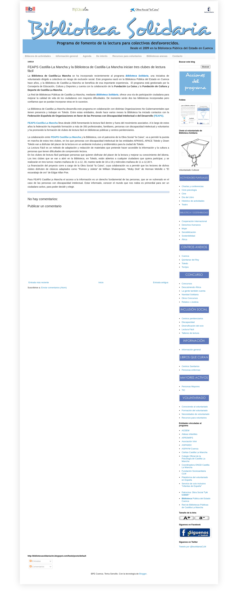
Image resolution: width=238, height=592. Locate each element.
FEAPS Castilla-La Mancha (66, 137)
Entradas (35, 561)
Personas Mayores (190, 386)
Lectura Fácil (188, 329)
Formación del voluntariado (195, 410)
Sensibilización (189, 232)
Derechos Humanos (191, 225)
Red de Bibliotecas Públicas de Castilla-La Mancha (195, 506)
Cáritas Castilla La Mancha (194, 452)
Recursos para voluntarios (127, 56)
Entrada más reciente (38, 282)
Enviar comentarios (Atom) (54, 287)
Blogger (142, 573)
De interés (102, 56)
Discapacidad (188, 322)
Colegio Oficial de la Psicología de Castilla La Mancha (193, 458)
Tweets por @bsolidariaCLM (192, 546)
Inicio (101, 282)
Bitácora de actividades (38, 56)
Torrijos (185, 267)
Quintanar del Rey (190, 260)
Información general (67, 56)
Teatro (185, 204)
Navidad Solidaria (190, 294)
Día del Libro (188, 197)
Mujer (184, 228)
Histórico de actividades (193, 201)
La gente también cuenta (193, 291)
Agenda (87, 56)
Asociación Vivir (189, 441)
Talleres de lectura (190, 333)
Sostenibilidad (188, 236)
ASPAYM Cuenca (190, 448)
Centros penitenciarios (192, 318)
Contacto (177, 56)
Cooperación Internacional (194, 221)
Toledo (185, 263)
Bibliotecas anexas (157, 56)
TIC (183, 390)
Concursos (187, 283)
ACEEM (185, 430)
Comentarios (37, 566)
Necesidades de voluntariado (195, 414)
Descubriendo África (191, 287)
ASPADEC (187, 445)
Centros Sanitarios (190, 366)
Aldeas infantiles (189, 434)
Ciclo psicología (189, 190)
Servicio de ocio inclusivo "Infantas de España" (194, 484)
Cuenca (185, 256)
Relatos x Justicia (190, 302)
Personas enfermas (191, 370)
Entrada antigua (160, 282)
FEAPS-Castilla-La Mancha (43, 123)
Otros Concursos (190, 298)
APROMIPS (187, 438)
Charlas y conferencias (192, 186)
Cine (184, 193)
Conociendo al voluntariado (195, 406)
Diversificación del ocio (192, 326)
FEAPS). (159, 115)
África (184, 239)
